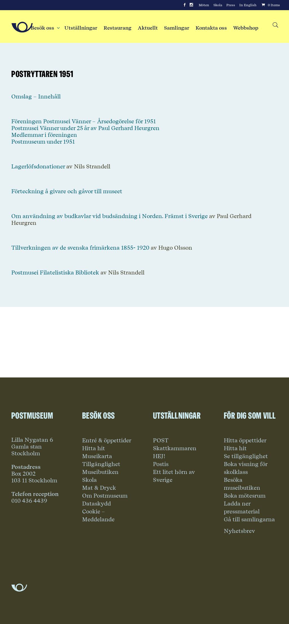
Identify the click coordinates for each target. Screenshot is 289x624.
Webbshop (245, 28)
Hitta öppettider (245, 440)
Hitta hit (93, 448)
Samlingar (176, 28)
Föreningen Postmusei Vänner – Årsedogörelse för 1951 (83, 121)
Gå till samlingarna (249, 519)
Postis (160, 464)
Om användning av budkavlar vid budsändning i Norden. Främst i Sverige (109, 216)
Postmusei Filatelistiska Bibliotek (55, 272)
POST (160, 440)
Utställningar (80, 28)
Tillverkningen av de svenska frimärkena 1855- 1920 (80, 247)
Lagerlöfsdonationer (38, 166)
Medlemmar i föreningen (44, 134)
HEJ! (159, 456)
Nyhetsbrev (239, 531)
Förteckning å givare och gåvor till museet (66, 191)
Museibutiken (100, 472)
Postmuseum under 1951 (43, 141)
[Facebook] (184, 5)
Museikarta (97, 456)
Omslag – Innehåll (36, 96)
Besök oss (44, 28)
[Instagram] (191, 5)
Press (230, 5)
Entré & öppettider (106, 440)
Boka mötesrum (245, 495)
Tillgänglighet (101, 464)
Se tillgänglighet (246, 456)
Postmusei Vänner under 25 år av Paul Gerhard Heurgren (85, 128)
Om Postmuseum (105, 495)
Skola (217, 5)
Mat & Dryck (99, 487)
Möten (204, 5)
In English (248, 5)
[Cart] (270, 5)
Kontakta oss (211, 28)
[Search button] (275, 25)
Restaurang (118, 28)
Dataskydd (96, 503)
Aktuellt (148, 28)
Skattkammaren (174, 448)
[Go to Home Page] (22, 27)
